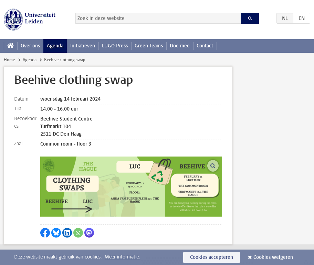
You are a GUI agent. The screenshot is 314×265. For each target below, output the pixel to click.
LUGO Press (115, 46)
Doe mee (180, 46)
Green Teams (149, 46)
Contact (205, 46)
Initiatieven (82, 46)
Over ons (30, 46)
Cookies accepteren (211, 257)
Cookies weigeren (273, 257)
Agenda (55, 46)
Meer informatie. (122, 257)
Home (9, 59)
